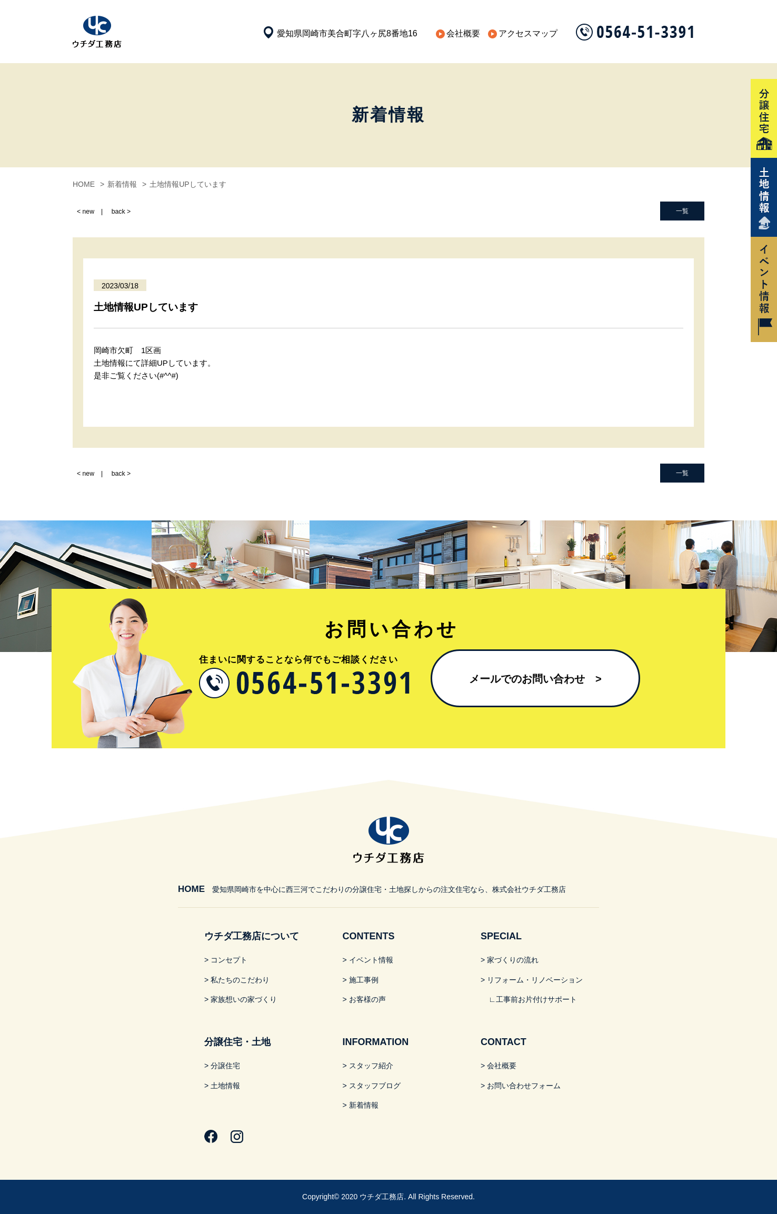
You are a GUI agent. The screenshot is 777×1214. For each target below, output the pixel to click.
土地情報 (225, 1085)
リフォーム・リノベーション (535, 980)
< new (85, 211)
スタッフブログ (375, 1085)
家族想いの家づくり (244, 999)
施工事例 (363, 980)
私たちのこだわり (240, 980)
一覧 (682, 211)
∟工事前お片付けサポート (533, 999)
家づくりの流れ (513, 960)
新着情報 (363, 1105)
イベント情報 (371, 960)
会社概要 (463, 33)
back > (121, 211)
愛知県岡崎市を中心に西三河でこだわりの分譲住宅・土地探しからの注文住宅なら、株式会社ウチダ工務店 (372, 889)
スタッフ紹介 (371, 1065)
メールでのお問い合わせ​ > (535, 679)
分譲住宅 (225, 1065)
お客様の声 (367, 999)
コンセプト (229, 960)
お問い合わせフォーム (524, 1085)
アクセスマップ (528, 33)
